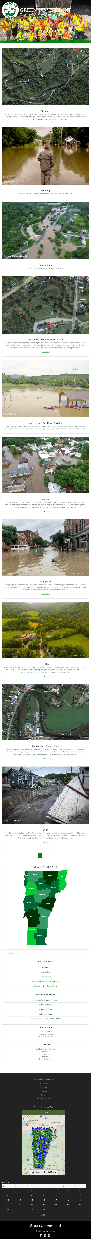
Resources (45, 1051)
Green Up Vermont (45, 1059)
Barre (45, 829)
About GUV (45, 1056)
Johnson (46, 499)
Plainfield (45, 111)
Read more (45, 352)
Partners (45, 1054)
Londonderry (45, 265)
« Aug (43, 1215)
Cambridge (45, 190)
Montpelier (45, 581)
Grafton (45, 664)
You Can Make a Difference (43, 1080)
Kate (34, 1000)
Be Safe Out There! (43, 1099)
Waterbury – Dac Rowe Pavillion (45, 423)
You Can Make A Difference (45, 1049)
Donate (43, 1095)
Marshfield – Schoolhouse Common (45, 339)
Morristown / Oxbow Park (45, 746)
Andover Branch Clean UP (49, 1000)
